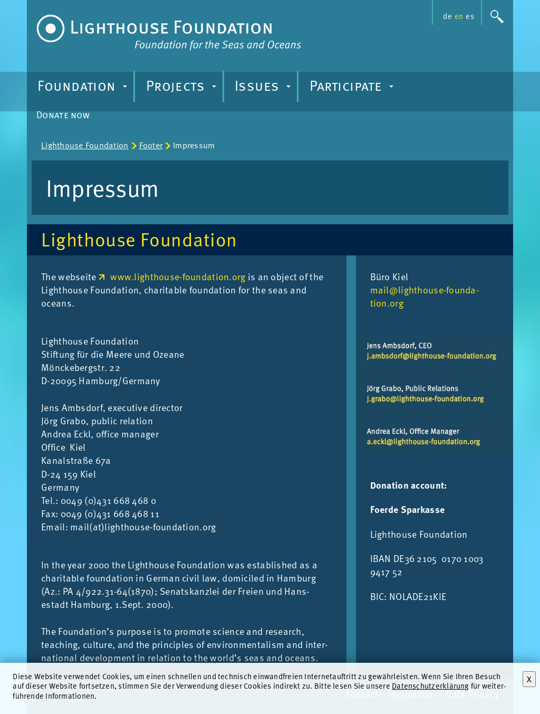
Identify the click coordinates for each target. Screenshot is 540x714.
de (447, 16)
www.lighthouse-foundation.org (177, 276)
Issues (264, 88)
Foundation (83, 88)
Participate (353, 88)
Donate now (63, 114)
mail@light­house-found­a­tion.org (424, 296)
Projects (182, 88)
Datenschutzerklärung (430, 685)
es (470, 16)
